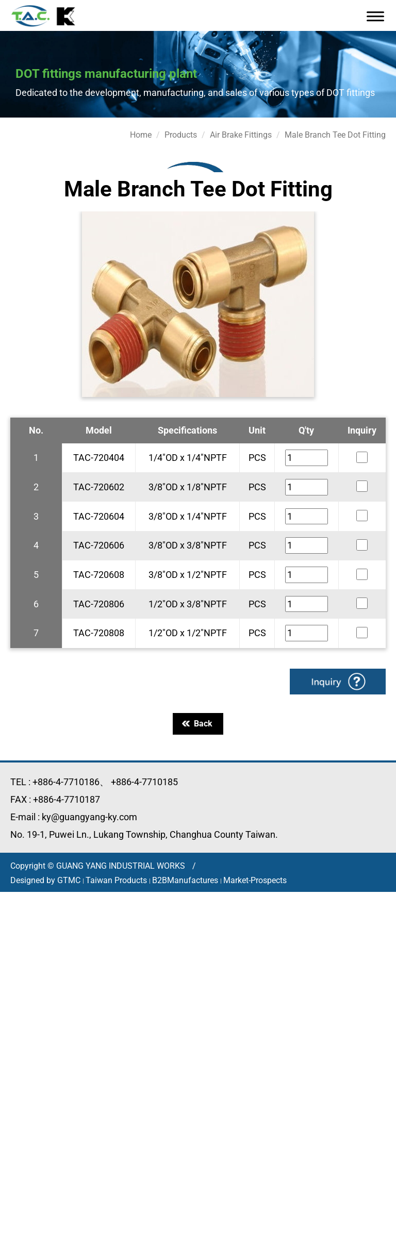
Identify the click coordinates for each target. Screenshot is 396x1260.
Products (180, 135)
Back (197, 723)
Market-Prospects (255, 880)
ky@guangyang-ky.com (89, 816)
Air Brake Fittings (241, 135)
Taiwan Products (116, 880)
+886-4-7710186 (66, 781)
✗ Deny (15, 938)
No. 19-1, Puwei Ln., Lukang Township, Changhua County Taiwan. (144, 834)
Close (11, 898)
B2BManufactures (185, 880)
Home (141, 135)
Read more (26, 1030)
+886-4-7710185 (144, 781)
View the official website (103, 1030)
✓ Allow (16, 925)
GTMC (68, 880)
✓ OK (330, 1253)
